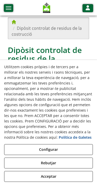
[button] (46, 8)
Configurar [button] (48, 149)
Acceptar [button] (48, 176)
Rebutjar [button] (48, 162)
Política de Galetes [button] (75, 137)
